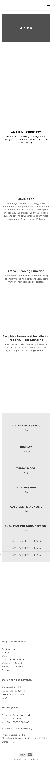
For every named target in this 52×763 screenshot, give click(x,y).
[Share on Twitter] (28, 28)
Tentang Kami (10, 649)
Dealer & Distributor (13, 659)
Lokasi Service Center (14, 691)
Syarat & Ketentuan (13, 666)
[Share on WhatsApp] (21, 28)
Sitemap (7, 670)
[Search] (37, 4)
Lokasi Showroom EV (13, 694)
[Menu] (48, 4)
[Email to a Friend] (31, 28)
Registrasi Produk (12, 687)
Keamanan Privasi (12, 663)
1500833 (16, 718)
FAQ (4, 698)
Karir (4, 656)
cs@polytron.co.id (20, 715)
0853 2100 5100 (21, 722)
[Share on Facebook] (24, 28)
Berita (5, 652)
